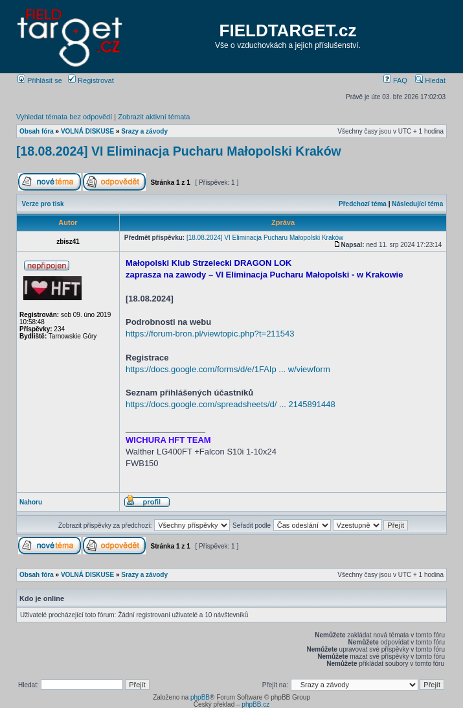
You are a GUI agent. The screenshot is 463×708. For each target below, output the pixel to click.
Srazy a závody (144, 131)
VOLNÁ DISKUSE (87, 131)
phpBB (200, 697)
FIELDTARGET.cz (288, 30)
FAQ (395, 80)
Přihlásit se (39, 80)
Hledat (430, 80)
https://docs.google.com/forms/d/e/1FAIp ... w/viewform (228, 369)
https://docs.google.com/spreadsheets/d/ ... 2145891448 (230, 404)
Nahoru (30, 502)
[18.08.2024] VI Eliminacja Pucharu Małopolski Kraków (178, 151)
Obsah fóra (36, 131)
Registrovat (91, 80)
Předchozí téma (363, 203)
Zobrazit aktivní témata (154, 117)
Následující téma (417, 203)
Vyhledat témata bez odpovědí (64, 117)
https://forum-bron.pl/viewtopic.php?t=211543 (210, 333)
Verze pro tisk (43, 203)
